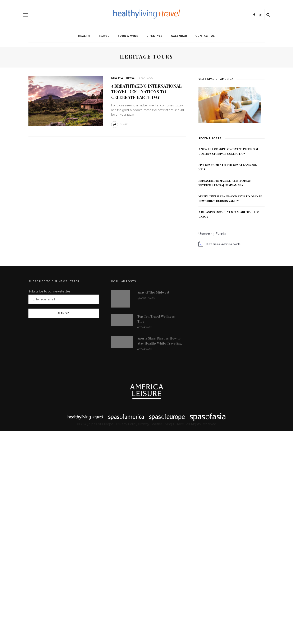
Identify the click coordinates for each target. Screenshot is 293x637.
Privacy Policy (126, 424)
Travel (104, 35)
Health (84, 35)
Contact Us (205, 35)
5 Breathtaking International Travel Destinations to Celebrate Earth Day (146, 91)
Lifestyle (155, 35)
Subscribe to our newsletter (49, 291)
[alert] (231, 243)
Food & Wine (128, 35)
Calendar (179, 35)
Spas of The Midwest (153, 292)
